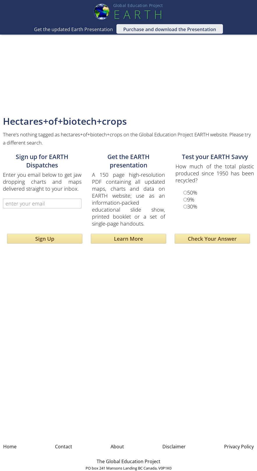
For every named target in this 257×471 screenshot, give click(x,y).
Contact (63, 446)
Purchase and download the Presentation (169, 29)
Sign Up (44, 238)
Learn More (128, 238)
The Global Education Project (128, 461)
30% (192, 206)
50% (192, 192)
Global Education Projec (138, 5)
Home (10, 446)
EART (138, 14)
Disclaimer (174, 446)
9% (190, 199)
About (117, 446)
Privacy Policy (239, 446)
